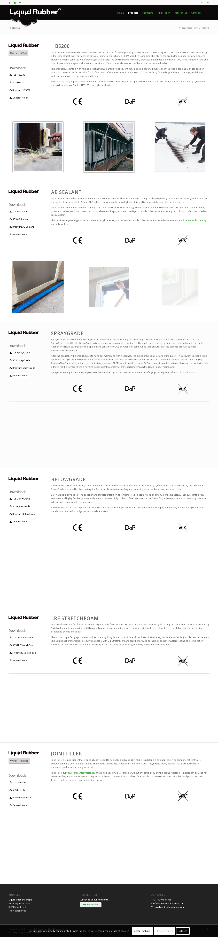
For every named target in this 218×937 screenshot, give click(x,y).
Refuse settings (165, 931)
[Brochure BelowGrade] (23, 514)
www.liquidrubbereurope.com (169, 906)
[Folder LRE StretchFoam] (23, 653)
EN (208, 2)
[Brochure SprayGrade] (23, 368)
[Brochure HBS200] (20, 90)
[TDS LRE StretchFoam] (22, 637)
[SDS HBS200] (18, 82)
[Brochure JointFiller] (21, 797)
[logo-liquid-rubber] (35, 12)
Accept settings (142, 931)
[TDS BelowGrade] (20, 499)
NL (202, 2)
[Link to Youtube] (19, 2)
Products (14, 28)
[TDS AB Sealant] (19, 211)
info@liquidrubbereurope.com (168, 903)
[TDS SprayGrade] (20, 352)
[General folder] (19, 98)
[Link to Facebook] (9, 2)
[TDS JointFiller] (18, 782)
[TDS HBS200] (18, 75)
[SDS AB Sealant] (19, 219)
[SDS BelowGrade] (20, 506)
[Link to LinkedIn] (14, 2)
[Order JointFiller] (19, 761)
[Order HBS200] (18, 53)
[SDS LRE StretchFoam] (22, 645)
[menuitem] (202, 2)
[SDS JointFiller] (18, 790)
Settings (183, 931)
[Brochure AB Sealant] (22, 227)
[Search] (206, 12)
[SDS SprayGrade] (20, 360)
